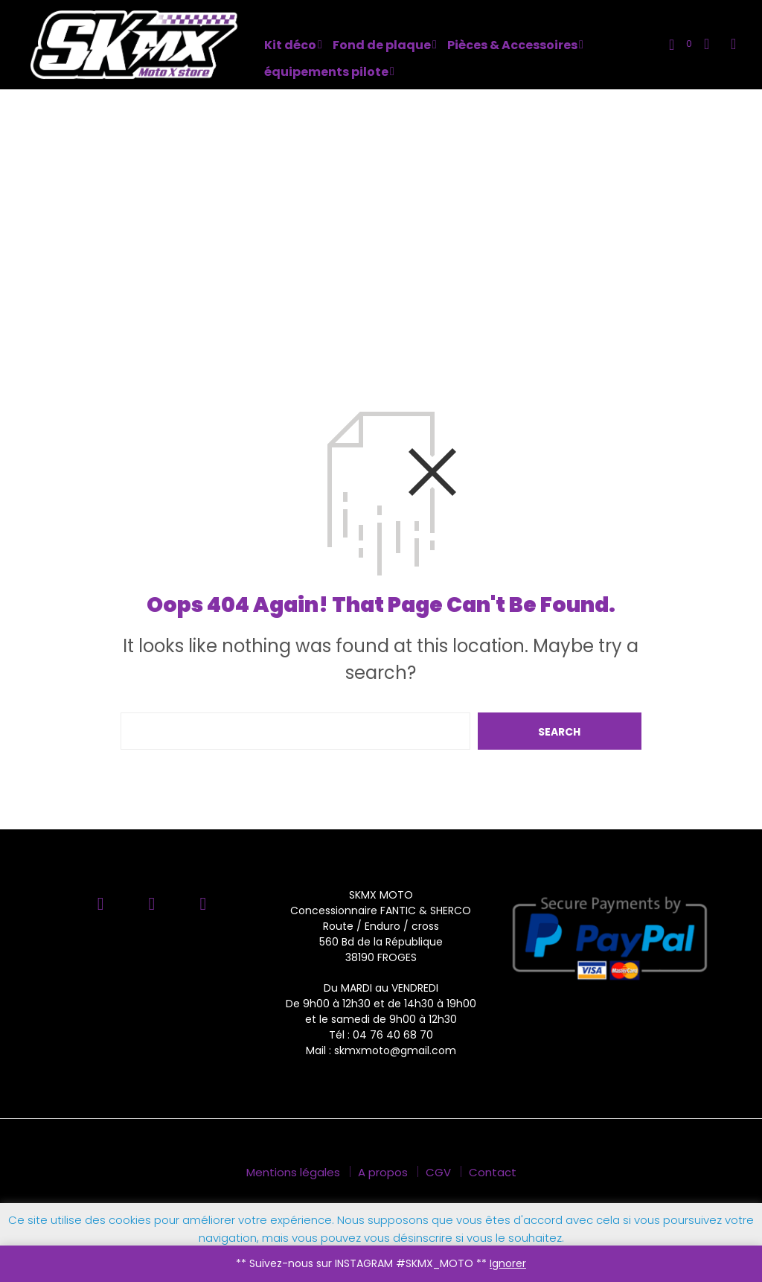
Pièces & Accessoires (512, 45)
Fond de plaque (382, 45)
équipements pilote (326, 71)
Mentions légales (293, 1172)
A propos (383, 1172)
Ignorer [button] (508, 1263)
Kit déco (290, 45)
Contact (492, 1172)
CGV (438, 1172)
